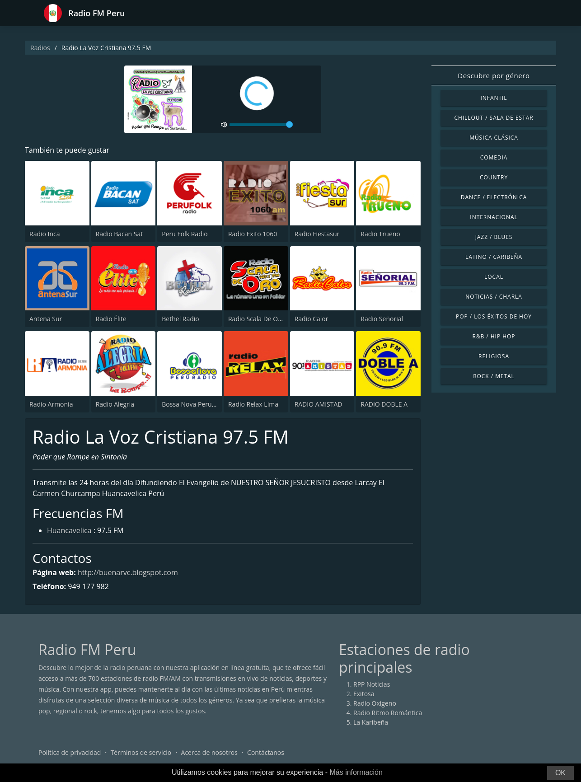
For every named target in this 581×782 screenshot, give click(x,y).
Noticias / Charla (493, 296)
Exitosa (364, 693)
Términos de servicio (141, 752)
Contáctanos (265, 752)
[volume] (261, 124)
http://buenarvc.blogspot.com (128, 572)
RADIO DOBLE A (384, 404)
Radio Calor (311, 318)
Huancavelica (69, 530)
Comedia (494, 157)
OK (560, 773)
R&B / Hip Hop (494, 336)
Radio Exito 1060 (252, 233)
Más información (355, 772)
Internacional (493, 217)
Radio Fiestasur (317, 233)
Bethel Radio (180, 318)
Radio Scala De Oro (256, 318)
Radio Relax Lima (253, 404)
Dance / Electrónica (494, 197)
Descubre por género (493, 75)
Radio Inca (44, 233)
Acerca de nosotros (209, 752)
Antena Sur (45, 318)
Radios (40, 47)
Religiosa (493, 356)
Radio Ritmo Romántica (387, 712)
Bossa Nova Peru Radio (196, 404)
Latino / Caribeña (493, 257)
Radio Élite (111, 318)
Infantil (493, 98)
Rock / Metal (494, 376)
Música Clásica (493, 137)
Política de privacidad (69, 752)
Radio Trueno (380, 233)
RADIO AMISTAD (318, 404)
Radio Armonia (51, 404)
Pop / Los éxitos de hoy (494, 316)
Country (494, 177)
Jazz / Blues (494, 237)
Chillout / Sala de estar (493, 118)
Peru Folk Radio (184, 233)
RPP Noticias (371, 684)
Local (493, 277)
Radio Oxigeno (374, 703)
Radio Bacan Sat (119, 233)
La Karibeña (370, 722)
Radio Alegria (115, 404)
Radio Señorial (382, 318)
